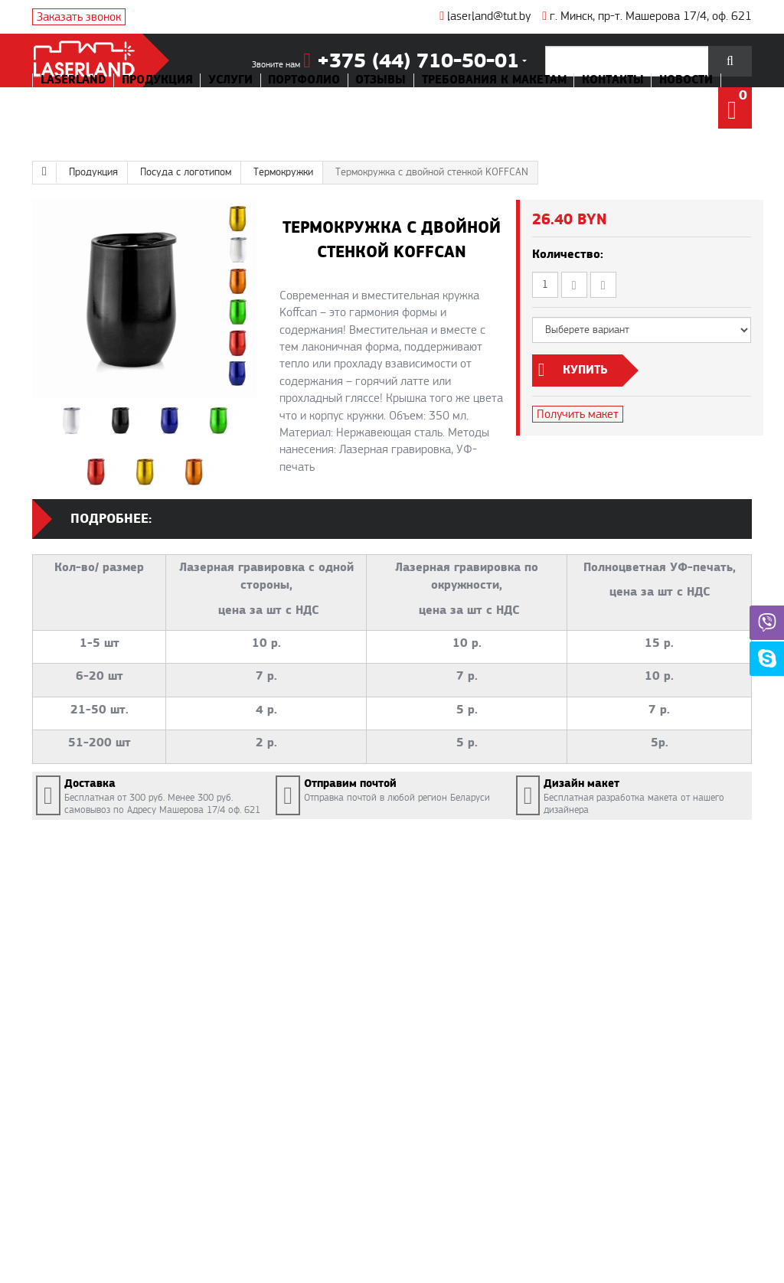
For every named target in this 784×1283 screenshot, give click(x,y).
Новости (686, 80)
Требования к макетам (494, 80)
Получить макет (578, 414)
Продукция (157, 80)
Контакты (613, 80)
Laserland (73, 80)
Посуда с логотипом (185, 172)
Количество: (567, 254)
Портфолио (304, 80)
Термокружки (283, 172)
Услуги (230, 80)
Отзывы (380, 80)
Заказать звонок (79, 16)
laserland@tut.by (485, 16)
